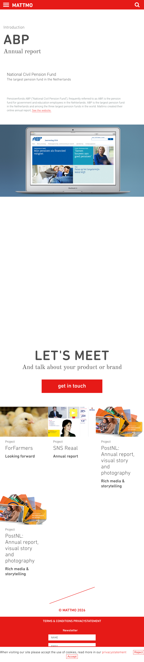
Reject (138, 652)
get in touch (72, 386)
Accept (72, 656)
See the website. (41, 110)
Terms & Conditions (58, 621)
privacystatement (114, 652)
